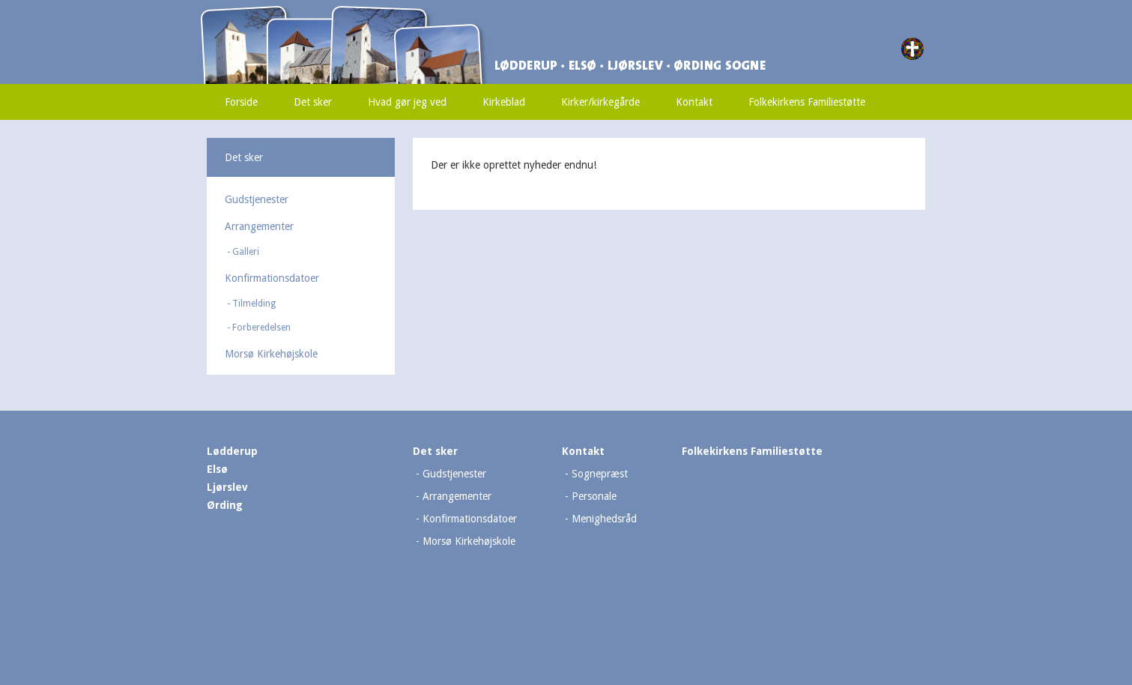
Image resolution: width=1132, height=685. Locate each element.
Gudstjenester (256, 199)
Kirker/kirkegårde (600, 102)
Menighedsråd (604, 519)
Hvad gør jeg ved (407, 102)
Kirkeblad (503, 102)
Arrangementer (259, 226)
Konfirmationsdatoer (272, 278)
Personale (594, 496)
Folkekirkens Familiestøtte (806, 102)
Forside (241, 102)
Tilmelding (254, 303)
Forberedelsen (261, 327)
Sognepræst (600, 474)
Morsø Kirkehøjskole (271, 354)
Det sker (313, 102)
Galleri (245, 252)
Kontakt (694, 102)
